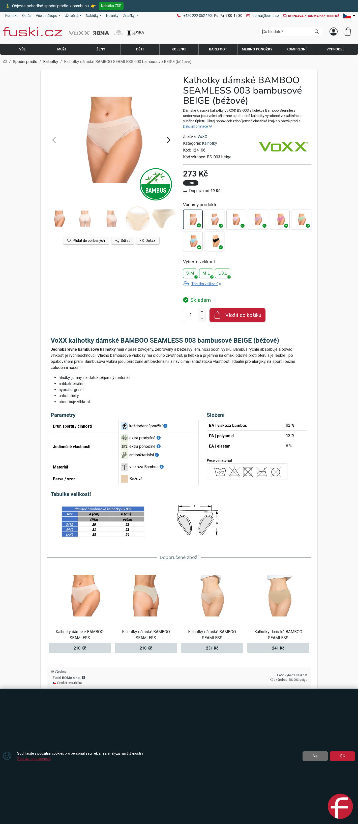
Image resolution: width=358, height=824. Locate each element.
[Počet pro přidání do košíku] (190, 315)
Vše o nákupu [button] (46, 16)
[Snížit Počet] (201, 318)
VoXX (202, 136)
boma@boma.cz (262, 16)
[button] (83, 677)
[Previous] (54, 139)
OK (342, 756)
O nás (26, 16)
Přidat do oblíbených (86, 241)
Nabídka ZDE (111, 6)
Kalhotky (209, 143)
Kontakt (11, 16)
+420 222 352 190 (198, 16)
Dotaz (147, 241)
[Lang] (349, 15)
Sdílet (122, 241)
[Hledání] (285, 32)
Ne (315, 756)
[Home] (5, 61)
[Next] (167, 139)
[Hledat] (316, 32)
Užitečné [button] (72, 16)
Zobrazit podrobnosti (34, 759)
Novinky (112, 16)
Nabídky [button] (92, 16)
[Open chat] (340, 804)
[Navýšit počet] (201, 311)
